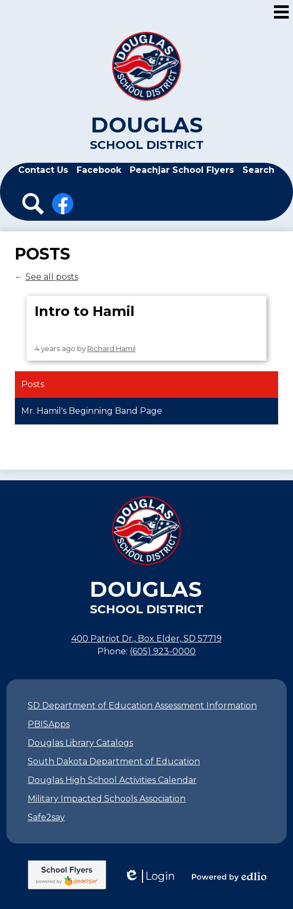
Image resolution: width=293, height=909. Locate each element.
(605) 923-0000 (163, 651)
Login (149, 876)
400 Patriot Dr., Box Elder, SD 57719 (146, 638)
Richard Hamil (111, 348)
